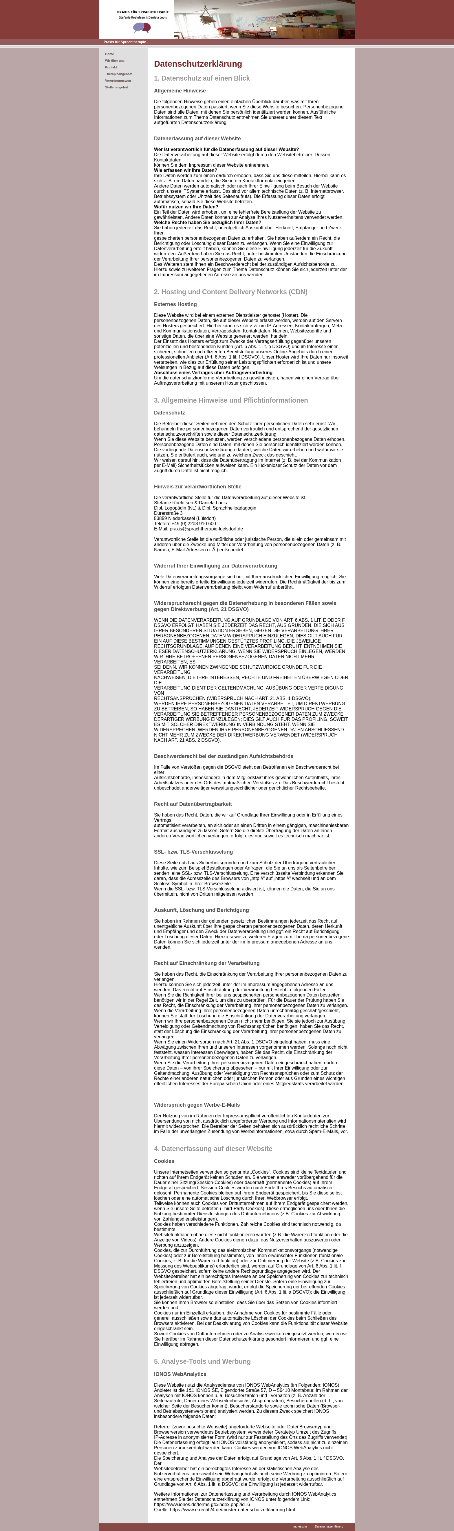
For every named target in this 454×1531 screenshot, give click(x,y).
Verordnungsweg (118, 80)
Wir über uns (115, 60)
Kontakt (111, 67)
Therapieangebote (119, 74)
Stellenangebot (116, 87)
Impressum (299, 1526)
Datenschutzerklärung (329, 1526)
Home (109, 54)
